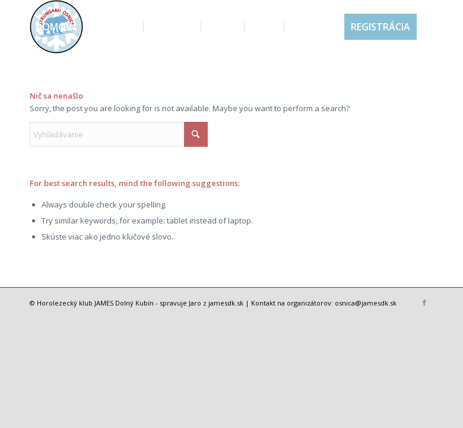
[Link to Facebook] (424, 302)
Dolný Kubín (134, 302)
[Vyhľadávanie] (39, 80)
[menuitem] (54, 27)
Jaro (195, 302)
